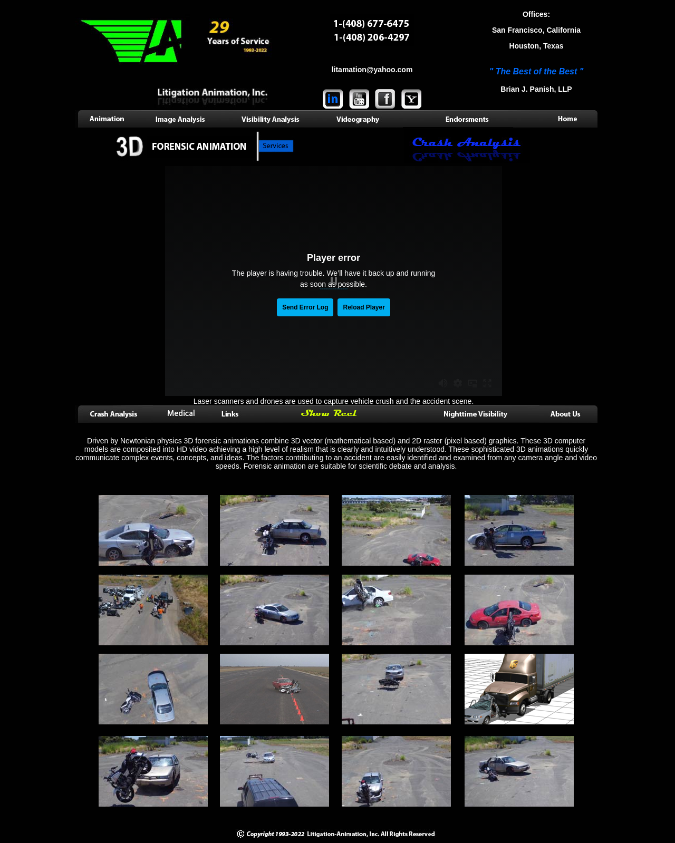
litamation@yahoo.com (372, 69)
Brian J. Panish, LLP (536, 89)
